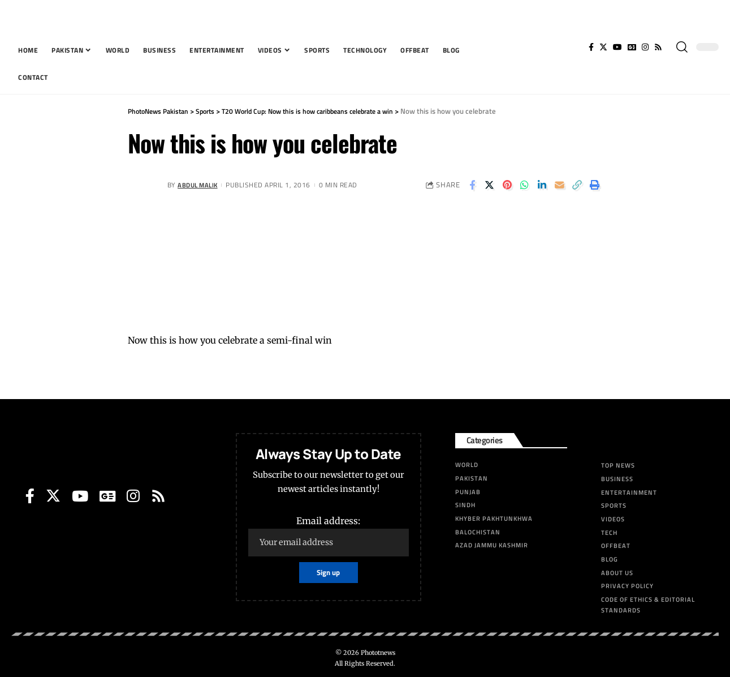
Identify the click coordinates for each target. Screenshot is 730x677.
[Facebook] (591, 47)
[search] (682, 47)
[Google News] (632, 47)
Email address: (328, 535)
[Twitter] (603, 47)
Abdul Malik (200, 185)
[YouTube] (617, 47)
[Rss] (658, 47)
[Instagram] (645, 47)
